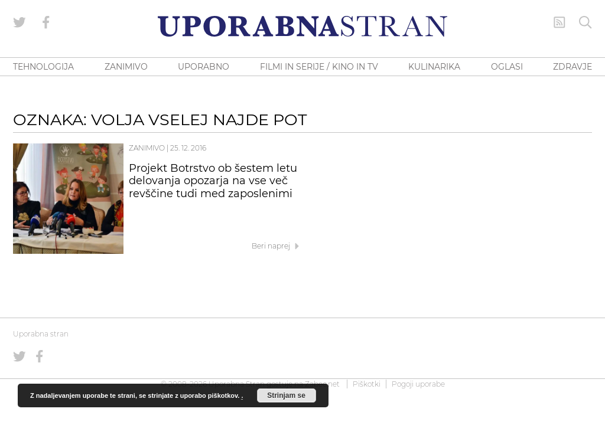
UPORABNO (203, 66)
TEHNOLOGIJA (43, 66)
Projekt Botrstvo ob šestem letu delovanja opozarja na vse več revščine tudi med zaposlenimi (213, 181)
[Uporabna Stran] (302, 26)
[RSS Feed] (559, 22)
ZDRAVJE (572, 66)
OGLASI (507, 66)
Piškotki (366, 384)
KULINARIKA (434, 66)
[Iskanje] (585, 22)
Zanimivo (147, 147)
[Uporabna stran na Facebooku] (46, 22)
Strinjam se (286, 395)
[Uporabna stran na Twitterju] (19, 22)
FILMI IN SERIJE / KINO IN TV (319, 66)
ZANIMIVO (126, 66)
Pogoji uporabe (418, 384)
